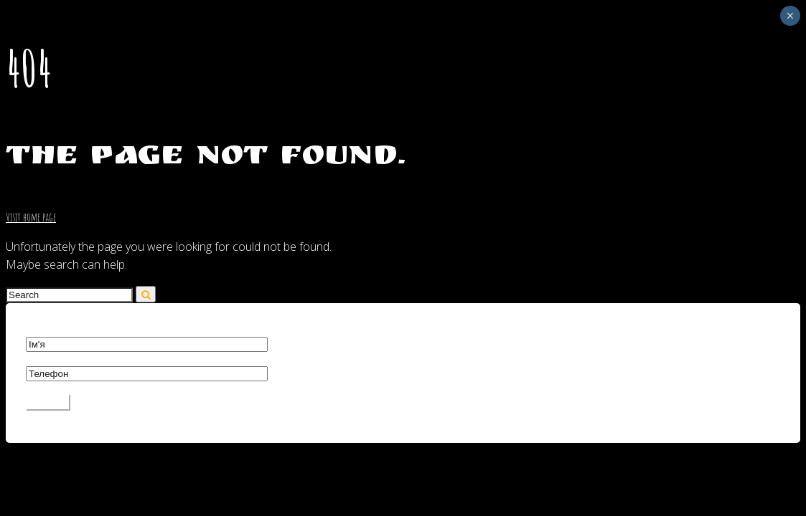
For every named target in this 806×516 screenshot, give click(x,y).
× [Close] (790, 16)
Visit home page (31, 217)
